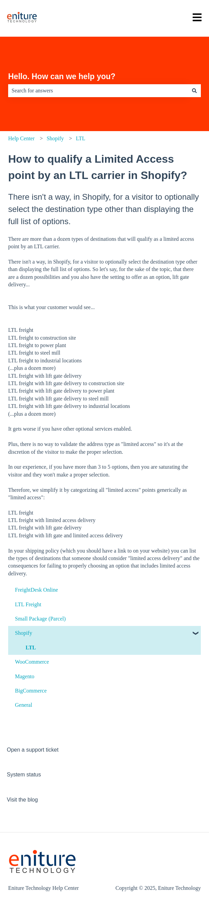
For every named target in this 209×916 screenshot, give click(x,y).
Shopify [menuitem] (23, 633)
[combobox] (98, 90)
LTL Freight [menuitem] (28, 604)
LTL (80, 138)
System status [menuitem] (24, 774)
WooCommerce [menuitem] (32, 662)
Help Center (21, 138)
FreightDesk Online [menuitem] (36, 590)
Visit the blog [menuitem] (22, 800)
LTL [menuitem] (30, 647)
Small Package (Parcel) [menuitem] (40, 619)
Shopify (55, 138)
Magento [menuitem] (24, 676)
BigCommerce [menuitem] (31, 691)
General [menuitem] (23, 705)
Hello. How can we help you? (62, 76)
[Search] (194, 90)
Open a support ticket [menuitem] (32, 750)
